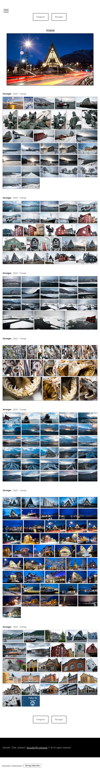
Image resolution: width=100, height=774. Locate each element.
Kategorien (40, 17)
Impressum (6, 765)
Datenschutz (17, 765)
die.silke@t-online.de (37, 747)
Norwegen (59, 17)
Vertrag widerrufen (32, 765)
